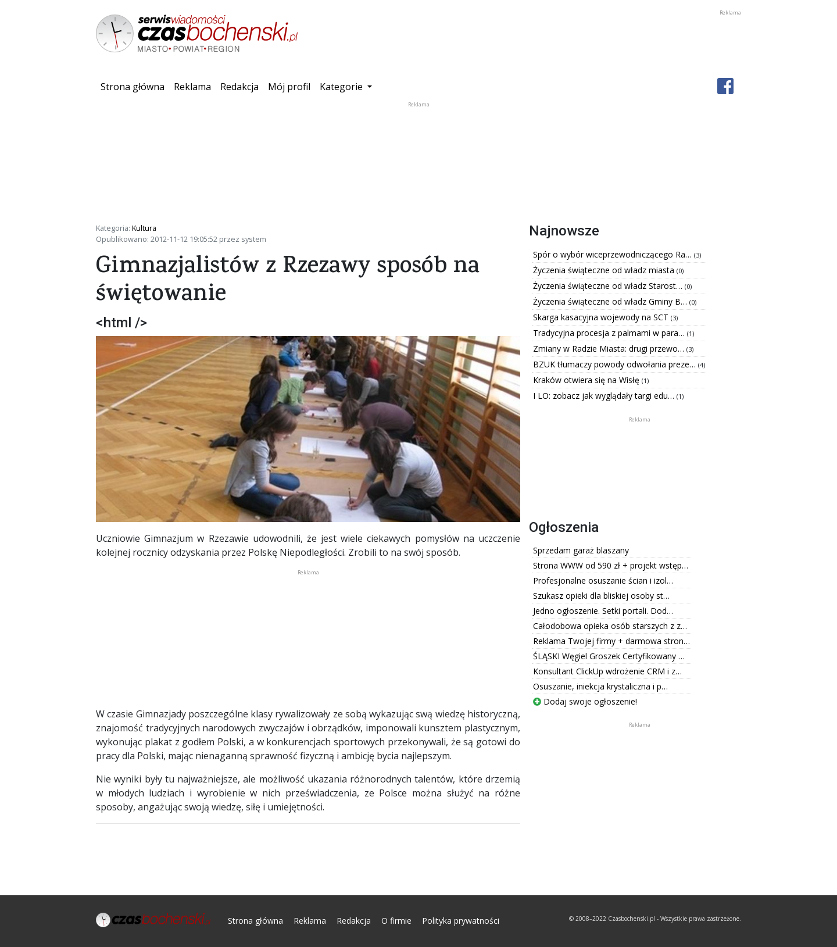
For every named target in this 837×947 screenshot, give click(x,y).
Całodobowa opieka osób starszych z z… (610, 625)
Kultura (144, 228)
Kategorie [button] (342, 86)
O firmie (396, 920)
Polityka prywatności (460, 920)
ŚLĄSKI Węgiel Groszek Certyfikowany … (609, 656)
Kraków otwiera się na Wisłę (587, 379)
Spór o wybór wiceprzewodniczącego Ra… (613, 254)
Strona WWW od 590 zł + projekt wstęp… (610, 565)
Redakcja (239, 86)
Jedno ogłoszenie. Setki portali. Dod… (603, 610)
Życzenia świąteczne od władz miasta (605, 270)
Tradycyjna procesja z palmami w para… (610, 332)
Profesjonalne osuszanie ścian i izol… (603, 580)
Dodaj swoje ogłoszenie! (585, 701)
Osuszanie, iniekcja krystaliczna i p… (600, 686)
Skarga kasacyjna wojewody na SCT (602, 317)
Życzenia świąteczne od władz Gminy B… (611, 301)
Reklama (192, 86)
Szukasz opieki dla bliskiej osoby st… (601, 595)
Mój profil (289, 86)
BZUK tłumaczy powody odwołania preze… (615, 364)
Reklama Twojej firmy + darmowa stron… (611, 640)
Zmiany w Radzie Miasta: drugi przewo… (609, 348)
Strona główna (135, 86)
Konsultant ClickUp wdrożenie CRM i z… (607, 671)
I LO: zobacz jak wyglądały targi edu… (605, 395)
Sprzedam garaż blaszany (581, 550)
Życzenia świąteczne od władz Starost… (609, 285)
